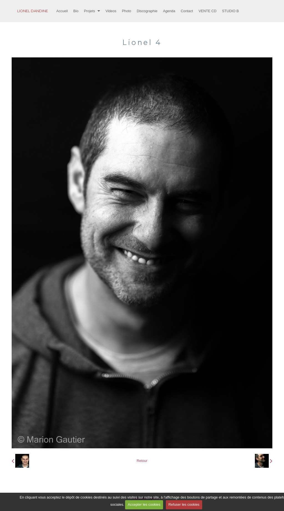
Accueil (62, 11)
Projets (89, 11)
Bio (75, 11)
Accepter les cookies (144, 504)
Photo (126, 11)
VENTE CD (208, 11)
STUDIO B (230, 11)
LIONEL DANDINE (32, 11)
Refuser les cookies (183, 504)
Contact (187, 11)
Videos (111, 11)
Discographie (147, 11)
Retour (142, 461)
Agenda (169, 11)
